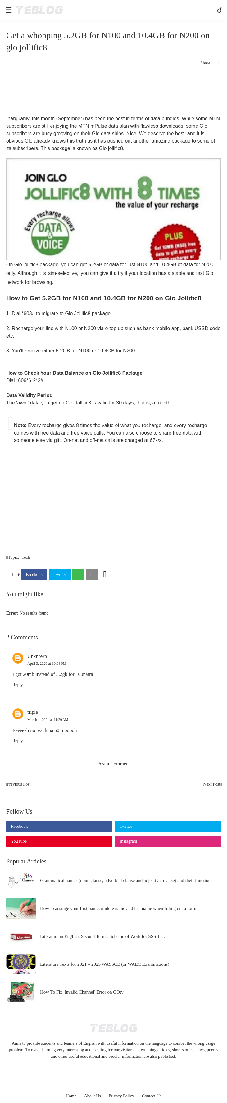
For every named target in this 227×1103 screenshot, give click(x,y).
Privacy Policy (121, 1096)
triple (32, 712)
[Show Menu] (8, 10)
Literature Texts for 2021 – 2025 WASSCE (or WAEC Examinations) (104, 964)
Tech (25, 557)
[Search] (220, 10)
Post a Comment (113, 763)
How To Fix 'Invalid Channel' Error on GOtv (82, 992)
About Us (92, 1096)
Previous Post (19, 784)
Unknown (37, 656)
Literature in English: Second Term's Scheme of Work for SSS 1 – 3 (103, 936)
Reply (17, 684)
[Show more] (105, 574)
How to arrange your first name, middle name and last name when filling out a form (118, 908)
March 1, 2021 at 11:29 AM (47, 719)
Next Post (211, 784)
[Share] (215, 63)
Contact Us (151, 1096)
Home (71, 1096)
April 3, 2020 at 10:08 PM (46, 663)
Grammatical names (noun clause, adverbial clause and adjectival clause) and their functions (126, 880)
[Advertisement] (113, 93)
